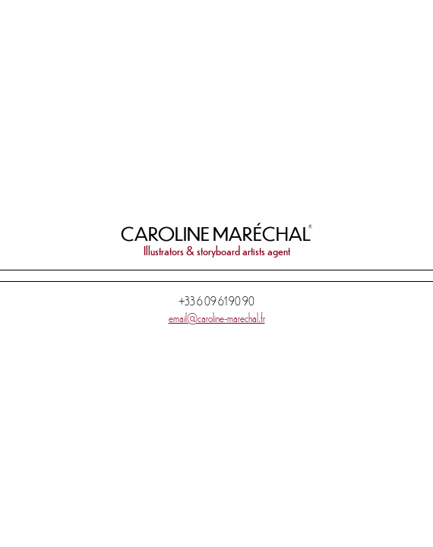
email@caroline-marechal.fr (217, 317)
